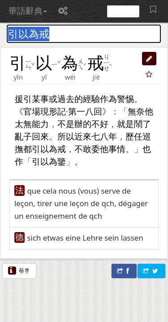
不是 (65, 123)
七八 (99, 136)
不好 (99, 123)
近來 (82, 136)
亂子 (23, 136)
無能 (31, 123)
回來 (40, 136)
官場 (31, 111)
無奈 (136, 111)
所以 (65, 136)
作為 (108, 98)
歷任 (133, 136)
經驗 (91, 98)
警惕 (125, 98)
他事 (108, 148)
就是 (125, 123)
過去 (65, 98)
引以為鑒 (49, 161)
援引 (23, 98)
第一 (76, 111)
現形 (48, 111)
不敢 (82, 148)
